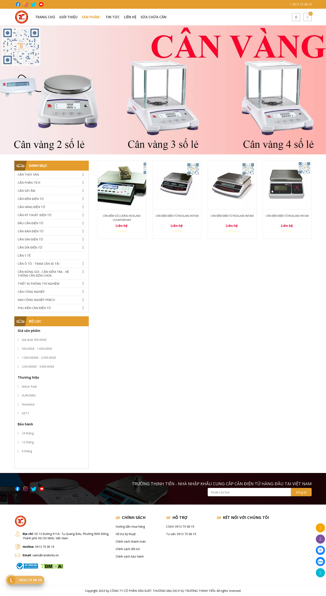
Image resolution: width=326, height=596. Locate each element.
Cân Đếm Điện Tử (31, 199)
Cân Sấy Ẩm (26, 191)
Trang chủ (45, 17)
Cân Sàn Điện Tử (30, 239)
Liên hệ (130, 17)
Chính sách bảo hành (130, 556)
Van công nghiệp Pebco (36, 300)
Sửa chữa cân (154, 17)
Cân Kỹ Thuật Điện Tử (34, 215)
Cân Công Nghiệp (31, 292)
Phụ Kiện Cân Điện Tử (34, 308)
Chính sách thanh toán (131, 541)
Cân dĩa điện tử (30, 247)
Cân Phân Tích (29, 183)
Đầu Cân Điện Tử (30, 223)
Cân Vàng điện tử (31, 207)
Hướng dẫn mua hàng (130, 526)
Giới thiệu (68, 17)
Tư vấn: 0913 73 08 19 (181, 534)
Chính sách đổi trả (128, 549)
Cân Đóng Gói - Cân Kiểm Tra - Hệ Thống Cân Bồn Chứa (43, 273)
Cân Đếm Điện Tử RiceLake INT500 (177, 216)
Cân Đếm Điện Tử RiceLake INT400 (232, 216)
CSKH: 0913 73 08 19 (180, 526)
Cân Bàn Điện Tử (30, 231)
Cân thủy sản (28, 174)
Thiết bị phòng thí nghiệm (38, 284)
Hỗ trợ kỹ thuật (126, 534)
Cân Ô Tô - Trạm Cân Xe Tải (38, 264)
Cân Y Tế (24, 255)
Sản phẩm (91, 17)
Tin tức (112, 17)
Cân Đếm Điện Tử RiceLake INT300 (287, 216)
